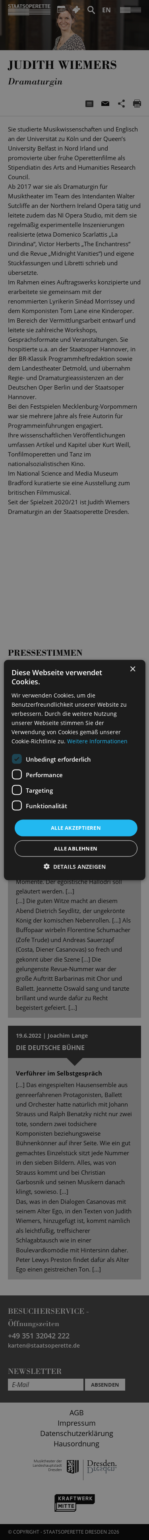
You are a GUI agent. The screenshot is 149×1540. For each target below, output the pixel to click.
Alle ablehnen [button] (75, 848)
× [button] (132, 669)
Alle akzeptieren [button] (76, 827)
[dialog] (74, 770)
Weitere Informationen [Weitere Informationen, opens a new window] (97, 741)
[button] (75, 866)
